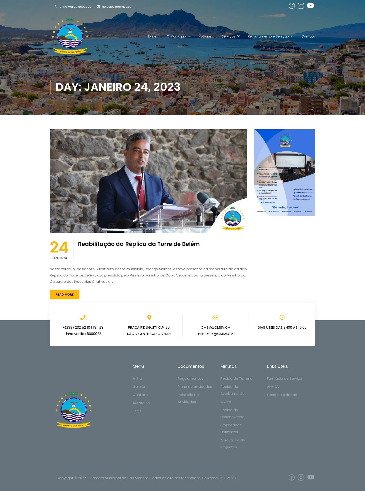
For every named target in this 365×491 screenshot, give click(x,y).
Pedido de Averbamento (232, 390)
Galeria (139, 386)
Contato (308, 36)
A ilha (137, 378)
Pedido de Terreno (236, 378)
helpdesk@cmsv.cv (114, 6)
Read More (65, 294)
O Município (176, 36)
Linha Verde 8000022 (72, 6)
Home (151, 36)
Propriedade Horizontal (231, 428)
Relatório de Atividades (188, 398)
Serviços (228, 36)
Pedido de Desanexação (232, 413)
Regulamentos (190, 378)
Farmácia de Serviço (284, 378)
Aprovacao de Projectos (232, 444)
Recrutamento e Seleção (268, 36)
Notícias (205, 36)
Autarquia (141, 402)
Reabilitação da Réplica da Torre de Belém (139, 244)
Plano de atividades (195, 386)
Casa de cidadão (282, 394)
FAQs (137, 411)
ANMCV (273, 386)
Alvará (225, 401)
